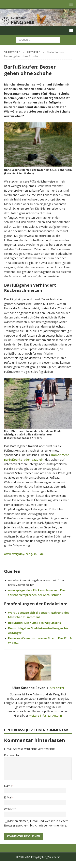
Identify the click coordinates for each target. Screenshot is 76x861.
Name (8, 786)
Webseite (10, 809)
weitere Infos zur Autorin (45, 715)
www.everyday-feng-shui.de (24, 554)
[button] (70, 4)
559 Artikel (57, 688)
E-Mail (8, 797)
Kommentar (12, 755)
